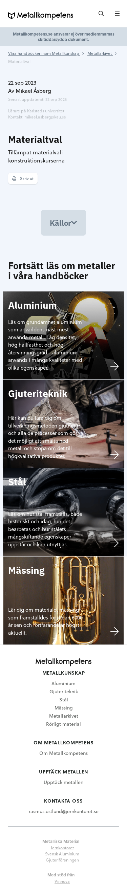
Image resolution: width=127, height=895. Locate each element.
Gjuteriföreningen (62, 860)
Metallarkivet (63, 715)
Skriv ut (23, 178)
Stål (63, 699)
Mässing (64, 707)
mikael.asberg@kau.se (45, 117)
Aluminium (63, 683)
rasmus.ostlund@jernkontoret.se (64, 811)
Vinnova (62, 881)
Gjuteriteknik (63, 691)
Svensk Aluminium (62, 854)
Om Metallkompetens (63, 753)
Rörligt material (63, 723)
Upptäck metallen (63, 782)
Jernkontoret (62, 848)
